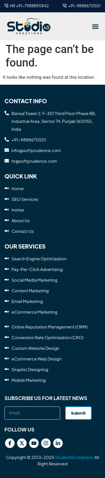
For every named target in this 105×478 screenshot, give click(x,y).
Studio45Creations (74, 457)
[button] (95, 26)
